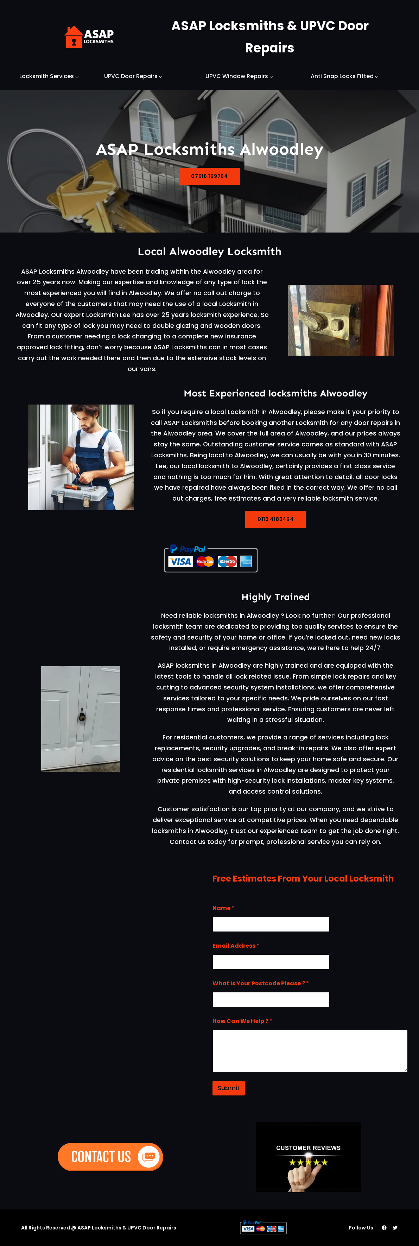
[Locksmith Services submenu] (77, 76)
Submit (229, 1088)
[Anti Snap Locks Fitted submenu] (377, 76)
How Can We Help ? (242, 1021)
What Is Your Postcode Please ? (260, 983)
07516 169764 (209, 176)
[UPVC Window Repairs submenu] (271, 76)
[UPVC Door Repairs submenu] (161, 76)
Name (223, 908)
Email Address (235, 945)
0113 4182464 (275, 519)
